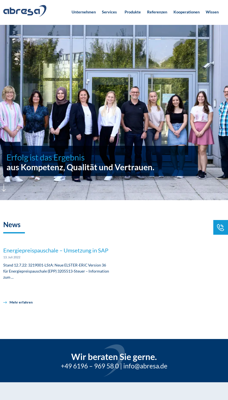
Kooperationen (186, 12)
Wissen (212, 12)
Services (109, 12)
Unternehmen (84, 12)
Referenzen (157, 12)
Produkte (133, 12)
